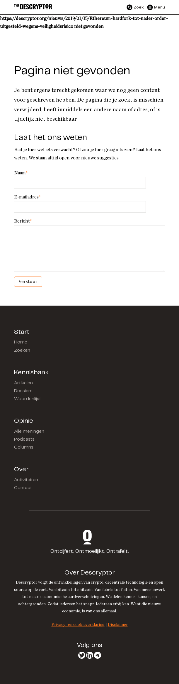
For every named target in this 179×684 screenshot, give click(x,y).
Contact (23, 488)
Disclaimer (118, 624)
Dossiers (23, 391)
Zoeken (22, 350)
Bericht (23, 221)
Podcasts (24, 439)
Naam (21, 173)
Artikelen (23, 383)
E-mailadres (27, 197)
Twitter (81, 655)
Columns (23, 447)
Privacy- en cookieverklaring (78, 624)
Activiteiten (26, 480)
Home (20, 342)
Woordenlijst (27, 399)
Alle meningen (29, 431)
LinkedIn (89, 655)
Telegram (97, 655)
